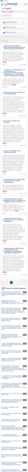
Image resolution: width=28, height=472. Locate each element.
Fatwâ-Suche (7, 15)
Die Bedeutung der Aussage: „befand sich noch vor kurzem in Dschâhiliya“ (14, 220)
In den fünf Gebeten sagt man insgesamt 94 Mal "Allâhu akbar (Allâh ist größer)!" (11, 345)
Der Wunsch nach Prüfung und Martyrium (11, 394)
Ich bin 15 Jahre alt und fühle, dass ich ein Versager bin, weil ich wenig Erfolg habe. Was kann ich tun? (13, 327)
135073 (5, 274)
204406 (5, 87)
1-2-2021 (24, 145)
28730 (4, 64)
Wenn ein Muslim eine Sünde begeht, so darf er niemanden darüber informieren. (11, 360)
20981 (4, 193)
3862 (4, 115)
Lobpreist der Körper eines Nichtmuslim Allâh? (12, 151)
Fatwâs (6, 9)
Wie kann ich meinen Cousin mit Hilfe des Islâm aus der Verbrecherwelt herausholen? (12, 463)
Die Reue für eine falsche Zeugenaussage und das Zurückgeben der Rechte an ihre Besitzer (12, 336)
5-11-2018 (23, 193)
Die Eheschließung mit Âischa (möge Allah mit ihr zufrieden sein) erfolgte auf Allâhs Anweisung (14, 200)
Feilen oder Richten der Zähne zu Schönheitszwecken (14, 93)
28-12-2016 (23, 213)
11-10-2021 (23, 115)
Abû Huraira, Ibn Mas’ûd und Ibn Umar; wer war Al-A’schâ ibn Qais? (11, 456)
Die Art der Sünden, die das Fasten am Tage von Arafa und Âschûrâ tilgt (11, 319)
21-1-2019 (23, 174)
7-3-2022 (24, 87)
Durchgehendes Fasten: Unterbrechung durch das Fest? (12, 435)
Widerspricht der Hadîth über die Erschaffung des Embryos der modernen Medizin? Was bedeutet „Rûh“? (14, 293)
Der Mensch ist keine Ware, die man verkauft (11, 414)
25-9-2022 (23, 64)
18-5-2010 (23, 243)
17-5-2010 (23, 274)
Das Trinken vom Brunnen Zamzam (12, 121)
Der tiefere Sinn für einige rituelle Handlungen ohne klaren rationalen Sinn (14, 181)
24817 (4, 174)
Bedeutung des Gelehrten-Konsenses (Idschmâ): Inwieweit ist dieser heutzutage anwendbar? (14, 47)
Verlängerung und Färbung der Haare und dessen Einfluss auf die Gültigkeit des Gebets (11, 401)
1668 (4, 213)
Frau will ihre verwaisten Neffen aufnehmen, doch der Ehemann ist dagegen (12, 377)
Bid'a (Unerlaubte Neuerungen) (11, 32)
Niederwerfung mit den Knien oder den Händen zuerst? (11, 420)
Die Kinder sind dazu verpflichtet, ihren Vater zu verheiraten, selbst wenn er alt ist (12, 302)
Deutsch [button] (4, 1)
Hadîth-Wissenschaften (11, 22)
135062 (5, 243)
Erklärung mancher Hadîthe (11, 27)
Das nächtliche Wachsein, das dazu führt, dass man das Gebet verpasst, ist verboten (12, 448)
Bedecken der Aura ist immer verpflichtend (10, 441)
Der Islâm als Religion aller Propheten (10, 407)
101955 (5, 145)
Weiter (5, 62)
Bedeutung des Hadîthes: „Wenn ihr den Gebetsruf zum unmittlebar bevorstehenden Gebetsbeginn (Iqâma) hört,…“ (14, 251)
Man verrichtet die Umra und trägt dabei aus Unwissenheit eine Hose (11, 352)
